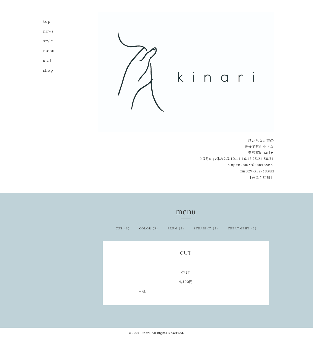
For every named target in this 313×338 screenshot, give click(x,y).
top (46, 21)
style (48, 40)
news (48, 31)
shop (48, 70)
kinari (145, 333)
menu (49, 50)
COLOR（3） (149, 228)
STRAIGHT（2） (207, 228)
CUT (185, 272)
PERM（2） (177, 228)
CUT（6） (123, 228)
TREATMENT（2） (243, 228)
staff (48, 60)
